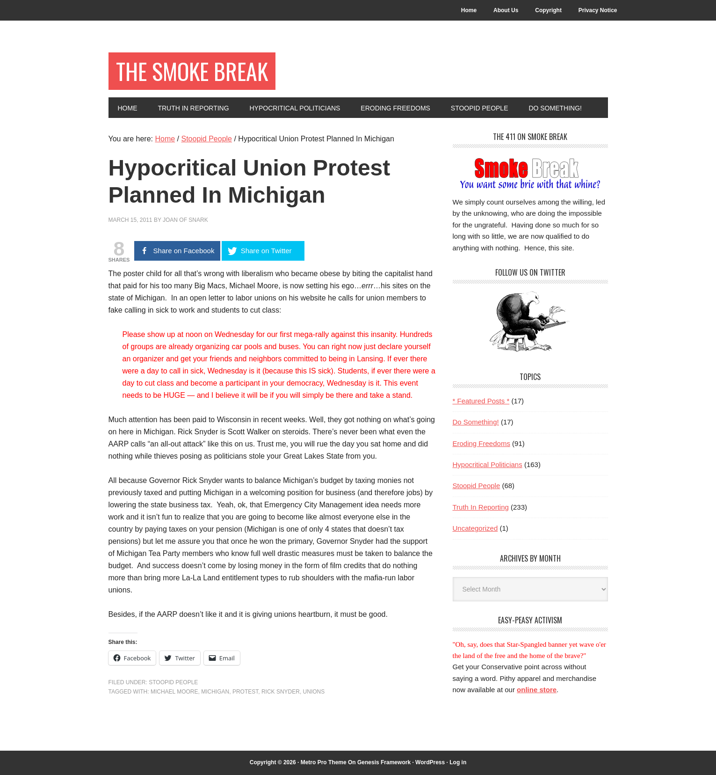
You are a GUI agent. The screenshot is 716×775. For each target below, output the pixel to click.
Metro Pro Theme (324, 762)
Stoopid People (173, 682)
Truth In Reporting (481, 507)
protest (245, 691)
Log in (457, 762)
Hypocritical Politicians (487, 464)
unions (314, 691)
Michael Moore (174, 691)
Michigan (215, 691)
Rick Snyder (280, 691)
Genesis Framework (384, 762)
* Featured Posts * (481, 401)
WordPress (430, 762)
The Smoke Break (192, 71)
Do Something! (476, 422)
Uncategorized (475, 528)
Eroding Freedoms (481, 443)
